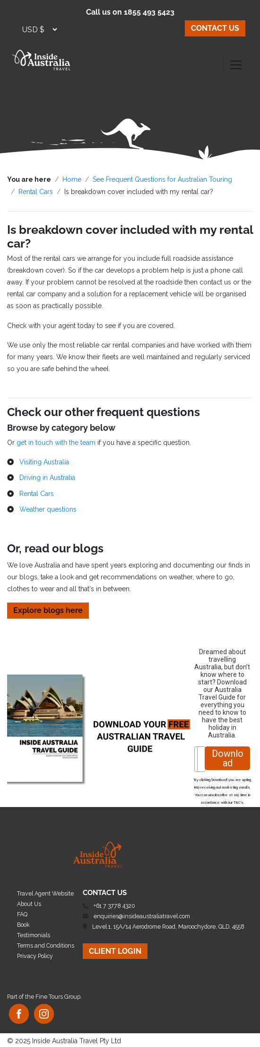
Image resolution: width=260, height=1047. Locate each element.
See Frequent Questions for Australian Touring (162, 179)
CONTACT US (215, 28)
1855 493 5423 (149, 12)
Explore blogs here (48, 610)
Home (71, 179)
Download (227, 758)
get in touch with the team (56, 442)
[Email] (201, 759)
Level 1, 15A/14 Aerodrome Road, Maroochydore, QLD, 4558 (168, 926)
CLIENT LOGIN (115, 951)
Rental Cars (35, 191)
